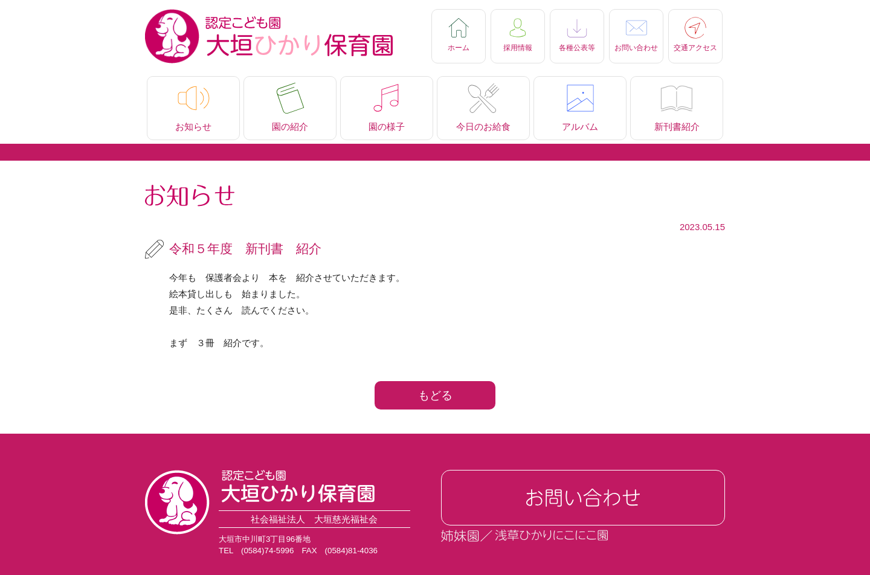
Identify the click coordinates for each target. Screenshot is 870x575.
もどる (435, 395)
